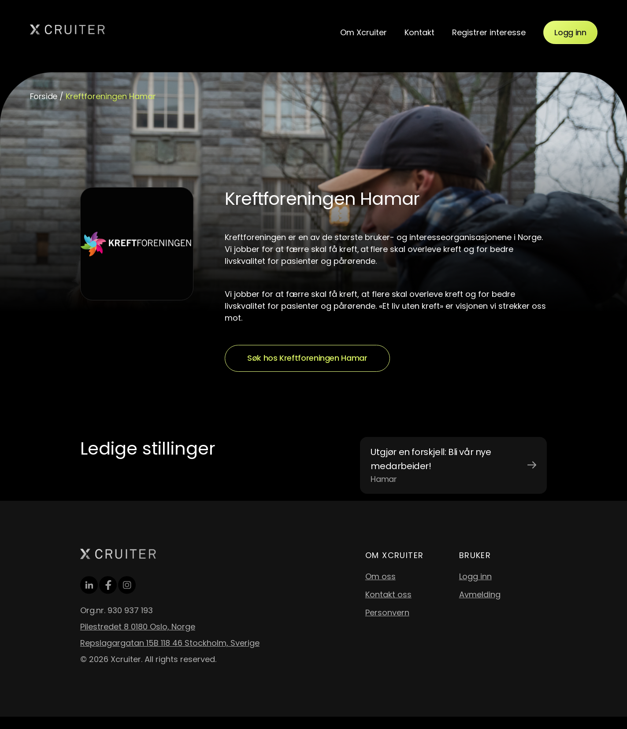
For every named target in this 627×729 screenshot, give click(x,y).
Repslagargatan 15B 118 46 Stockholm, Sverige (170, 642)
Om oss (380, 576)
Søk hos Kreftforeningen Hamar (307, 357)
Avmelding (480, 594)
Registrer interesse (489, 32)
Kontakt (419, 32)
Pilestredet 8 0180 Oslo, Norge (137, 626)
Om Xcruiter (363, 32)
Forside (43, 96)
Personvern (387, 612)
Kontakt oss (388, 594)
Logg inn (570, 32)
